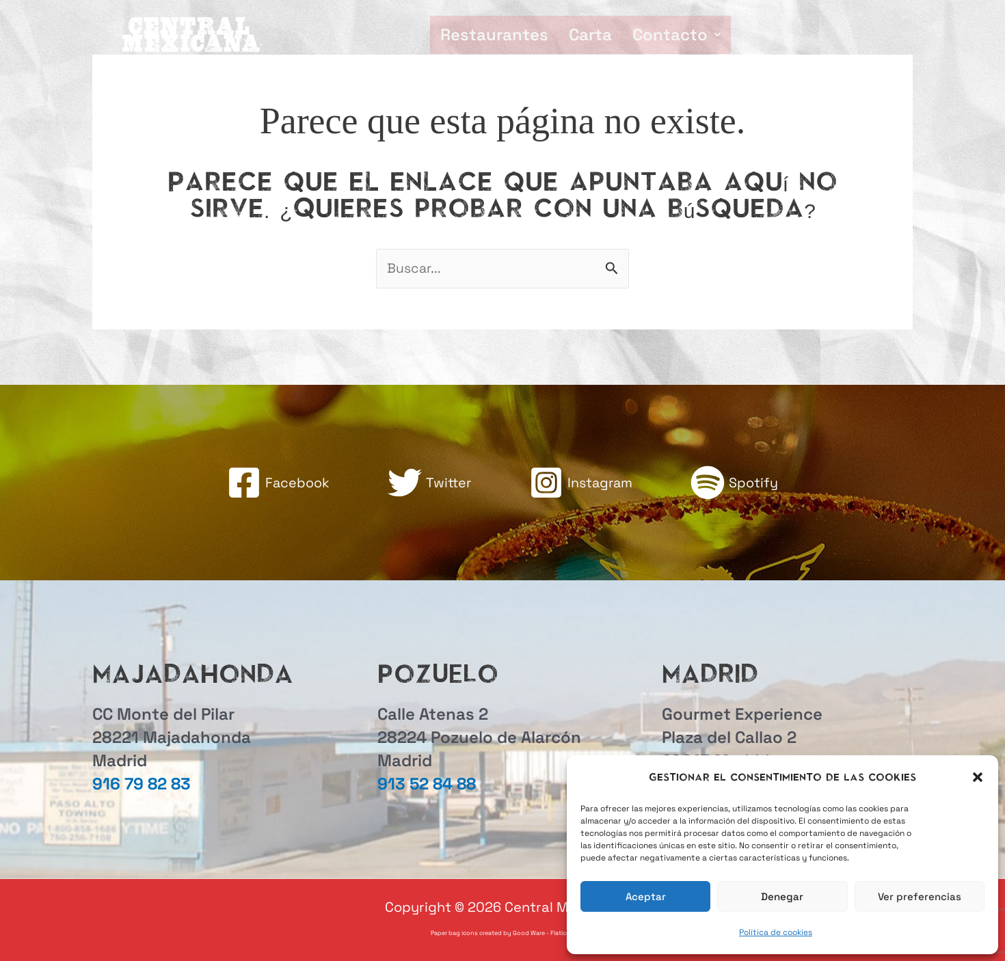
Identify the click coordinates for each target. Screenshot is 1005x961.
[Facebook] (276, 483)
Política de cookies (775, 932)
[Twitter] (428, 483)
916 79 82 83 (141, 783)
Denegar (782, 896)
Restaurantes (494, 34)
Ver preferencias (919, 896)
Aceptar (646, 896)
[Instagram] (581, 483)
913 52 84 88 (426, 783)
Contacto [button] (676, 34)
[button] (977, 777)
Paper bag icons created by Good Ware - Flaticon (502, 933)
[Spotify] (736, 483)
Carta (590, 34)
